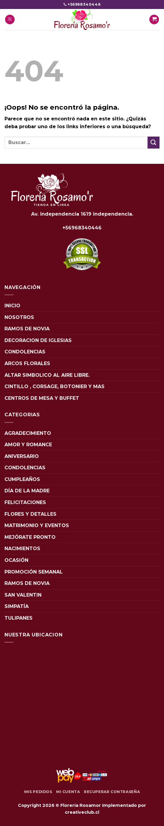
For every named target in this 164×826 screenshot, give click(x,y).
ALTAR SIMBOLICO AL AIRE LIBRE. (47, 375)
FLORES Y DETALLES (30, 514)
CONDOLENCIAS (24, 352)
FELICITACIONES (25, 502)
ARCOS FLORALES (27, 363)
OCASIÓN (16, 560)
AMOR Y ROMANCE (28, 444)
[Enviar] (154, 142)
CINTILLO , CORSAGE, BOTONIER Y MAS (54, 386)
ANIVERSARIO (21, 456)
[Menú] (10, 20)
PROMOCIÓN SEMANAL (33, 572)
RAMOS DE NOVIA (27, 329)
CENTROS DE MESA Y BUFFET (41, 398)
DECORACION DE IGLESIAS (38, 340)
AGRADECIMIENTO (27, 433)
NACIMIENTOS (22, 548)
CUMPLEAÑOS (22, 479)
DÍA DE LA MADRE (27, 491)
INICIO (12, 305)
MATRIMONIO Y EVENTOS (36, 525)
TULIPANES (18, 618)
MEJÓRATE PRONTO (30, 537)
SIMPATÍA (16, 606)
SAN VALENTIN (23, 595)
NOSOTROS (19, 317)
